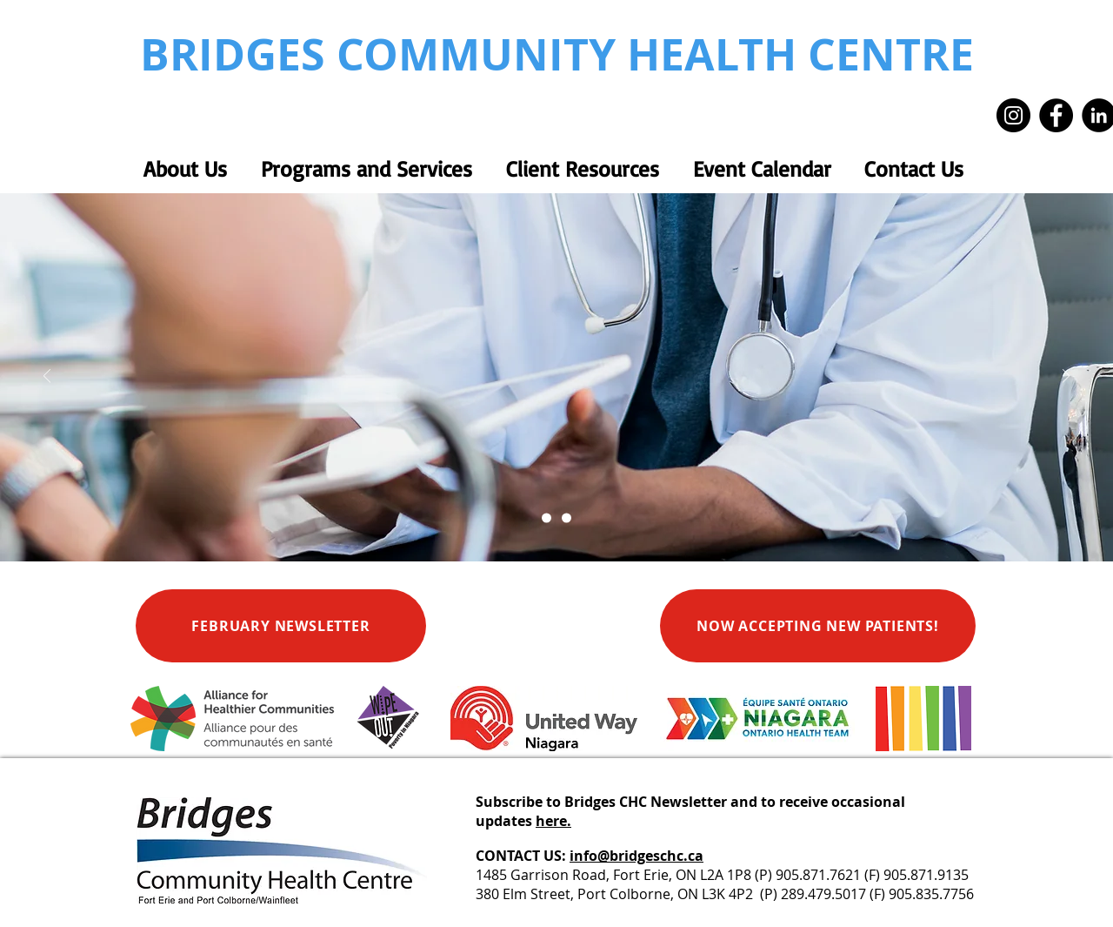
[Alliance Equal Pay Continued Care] (566, 518)
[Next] (1066, 377)
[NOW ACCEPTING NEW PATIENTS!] (818, 625)
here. (553, 820)
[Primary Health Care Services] (546, 518)
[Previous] (46, 377)
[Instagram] (1013, 115)
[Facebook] (1056, 115)
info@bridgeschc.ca (636, 855)
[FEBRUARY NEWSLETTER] (281, 625)
